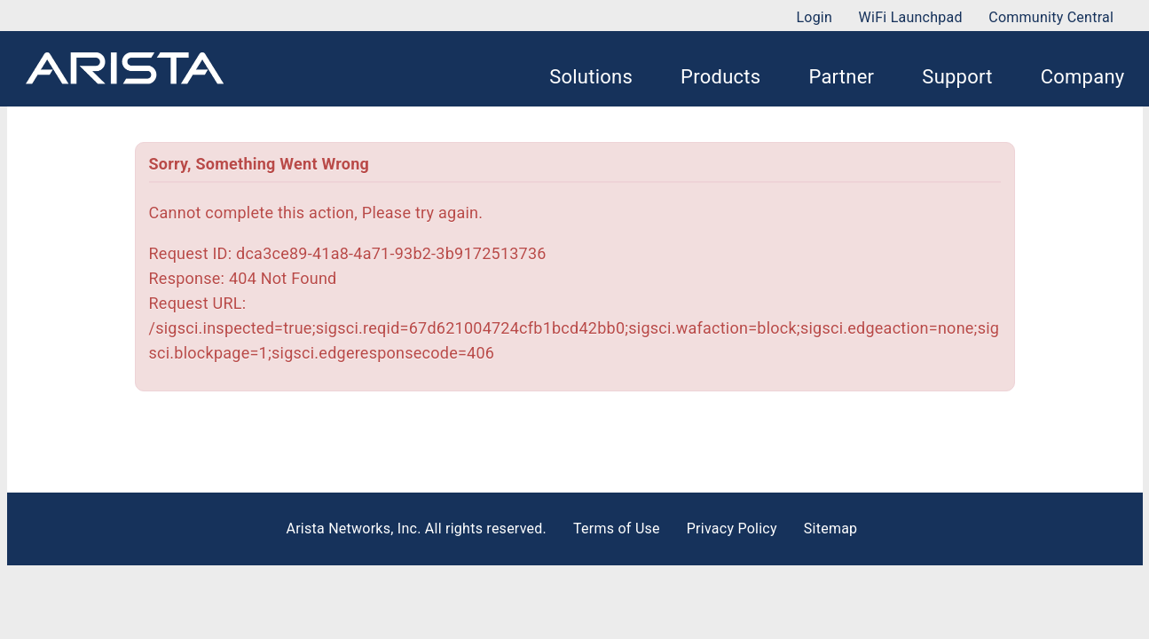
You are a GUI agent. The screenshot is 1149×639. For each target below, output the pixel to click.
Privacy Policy (732, 528)
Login (814, 17)
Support (957, 77)
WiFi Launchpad (911, 17)
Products (720, 77)
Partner (841, 77)
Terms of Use (616, 528)
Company (1083, 77)
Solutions (591, 77)
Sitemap (831, 528)
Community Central (1051, 17)
